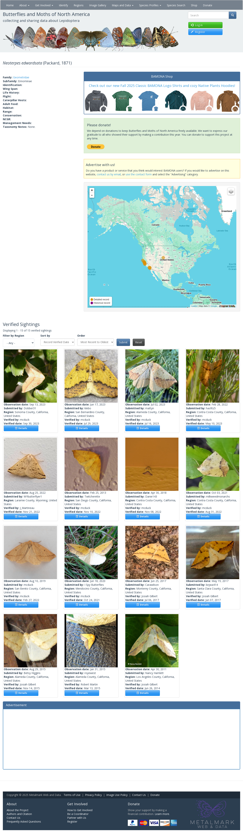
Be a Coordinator (77, 814)
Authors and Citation (19, 814)
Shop (194, 5)
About (24, 5)
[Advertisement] (121, 738)
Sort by (45, 335)
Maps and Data (122, 5)
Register (72, 821)
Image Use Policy (117, 795)
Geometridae (21, 77)
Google (213, 306)
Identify (63, 5)
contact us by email (109, 174)
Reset (138, 342)
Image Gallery (97, 5)
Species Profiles (150, 5)
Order (81, 335)
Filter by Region (13, 335)
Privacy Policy (93, 795)
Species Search (176, 5)
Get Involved (44, 5)
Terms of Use (72, 795)
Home (10, 5)
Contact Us (139, 795)
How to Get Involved (79, 810)
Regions (79, 5)
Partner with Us (76, 818)
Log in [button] (197, 25)
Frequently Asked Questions (24, 821)
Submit (123, 342)
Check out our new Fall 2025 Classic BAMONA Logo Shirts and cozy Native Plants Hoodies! (162, 85)
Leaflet (194, 306)
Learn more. (162, 814)
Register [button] (198, 32)
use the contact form (139, 174)
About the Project (17, 810)
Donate (207, 5)
